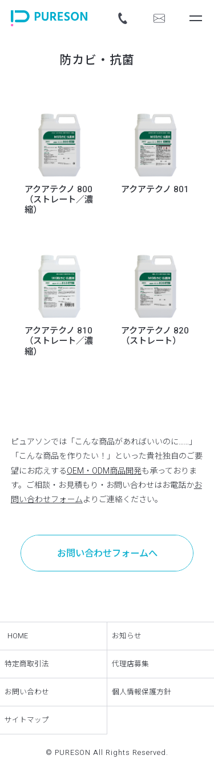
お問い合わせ (27, 692)
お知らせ (127, 636)
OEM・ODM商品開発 (104, 471)
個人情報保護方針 (141, 692)
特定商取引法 (27, 664)
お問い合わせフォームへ (107, 554)
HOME (17, 636)
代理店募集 (130, 664)
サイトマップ (27, 720)
